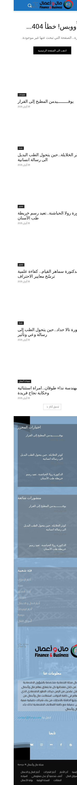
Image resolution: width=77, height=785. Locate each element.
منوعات (8, 95)
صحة (7, 148)
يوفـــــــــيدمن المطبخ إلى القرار (32, 101)
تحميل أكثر (39, 407)
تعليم (7, 206)
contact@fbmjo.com (16, 717)
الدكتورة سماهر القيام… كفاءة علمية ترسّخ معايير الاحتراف (34, 274)
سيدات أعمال (10, 381)
